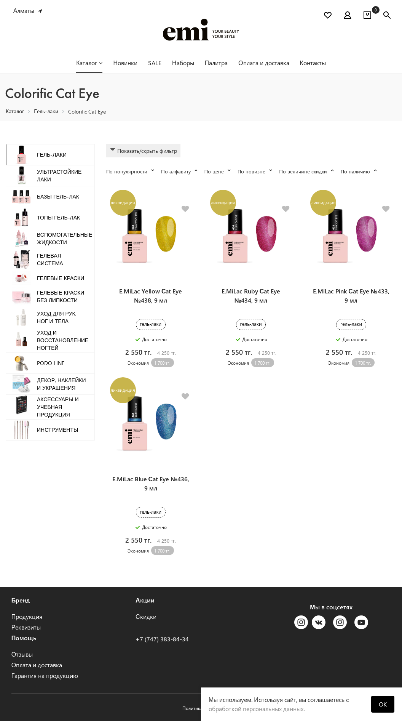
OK (383, 704)
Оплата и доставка (263, 63)
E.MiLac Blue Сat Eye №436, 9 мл (150, 483)
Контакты (313, 63)
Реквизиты (26, 627)
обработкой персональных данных (256, 709)
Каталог (89, 63)
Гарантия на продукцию (44, 675)
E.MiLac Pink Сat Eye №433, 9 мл (351, 295)
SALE (154, 63)
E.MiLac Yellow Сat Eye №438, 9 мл (150, 295)
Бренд (20, 600)
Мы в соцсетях (331, 607)
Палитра (216, 63)
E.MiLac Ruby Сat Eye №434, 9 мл (251, 295)
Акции (145, 600)
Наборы (183, 63)
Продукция (27, 616)
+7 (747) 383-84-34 (162, 639)
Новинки (125, 63)
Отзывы (22, 654)
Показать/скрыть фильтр (143, 150)
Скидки (146, 616)
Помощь (24, 638)
